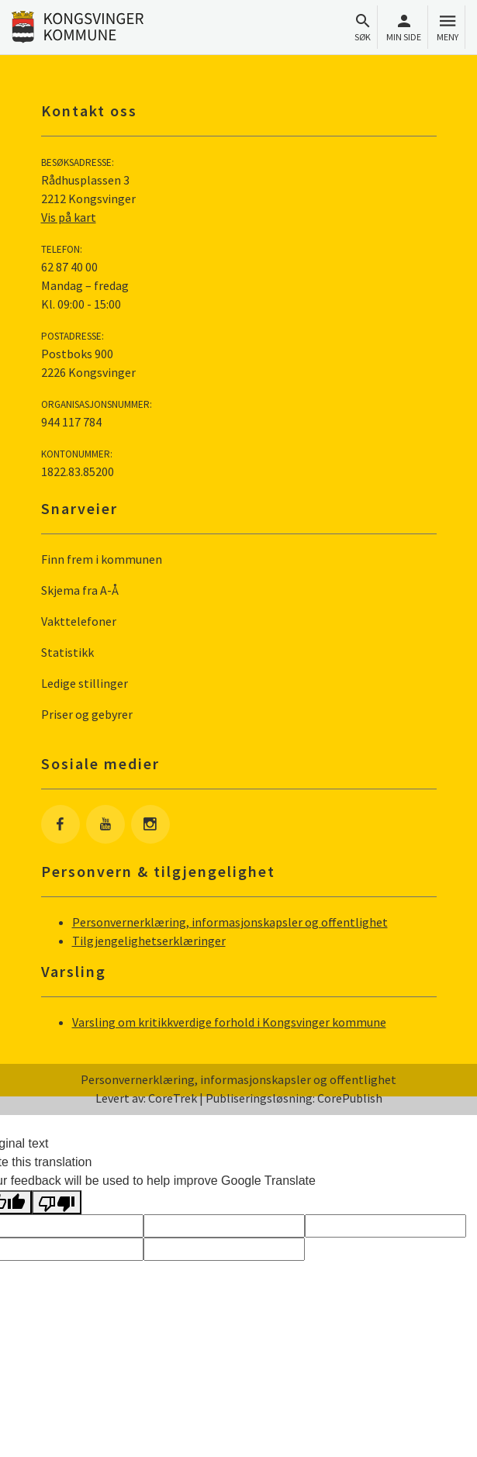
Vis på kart (68, 217)
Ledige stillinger (84, 683)
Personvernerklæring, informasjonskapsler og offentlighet (230, 922)
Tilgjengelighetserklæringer (149, 940)
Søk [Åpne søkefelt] (362, 27)
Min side (403, 27)
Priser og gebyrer (87, 714)
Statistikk (67, 652)
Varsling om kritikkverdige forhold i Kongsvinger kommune (229, 1022)
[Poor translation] (56, 1202)
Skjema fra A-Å (80, 590)
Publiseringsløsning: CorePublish (294, 1098)
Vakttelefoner (78, 621)
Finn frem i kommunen (101, 559)
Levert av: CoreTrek (146, 1098)
